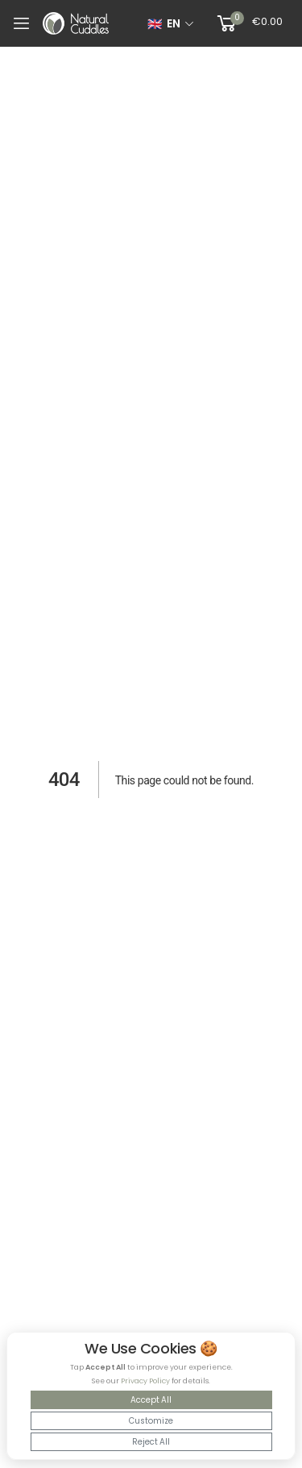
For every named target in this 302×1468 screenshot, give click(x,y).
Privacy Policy (145, 1381)
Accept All (151, 1400)
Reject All (151, 1442)
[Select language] (171, 23)
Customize (150, 1421)
